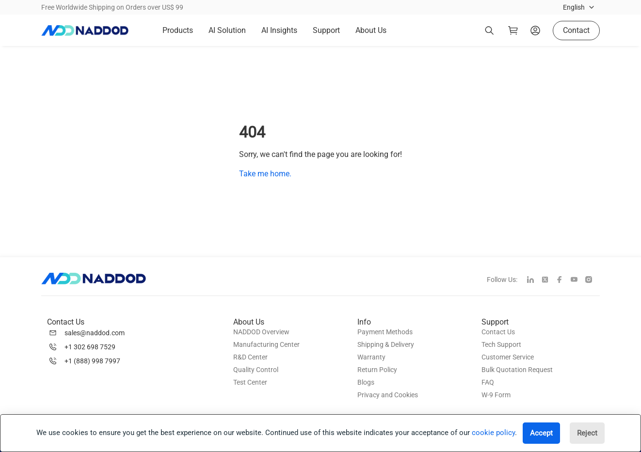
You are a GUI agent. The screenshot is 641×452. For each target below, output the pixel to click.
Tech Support (501, 344)
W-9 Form (496, 395)
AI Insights (279, 30)
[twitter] (549, 280)
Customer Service (507, 357)
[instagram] (592, 280)
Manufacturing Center (266, 344)
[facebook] (563, 280)
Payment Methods (385, 332)
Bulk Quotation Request (517, 370)
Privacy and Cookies (387, 395)
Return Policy (377, 370)
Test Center (250, 382)
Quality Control (255, 370)
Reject (587, 433)
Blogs (365, 382)
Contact (576, 30)
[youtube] (578, 280)
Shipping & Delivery (385, 344)
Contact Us (498, 332)
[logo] (84, 30)
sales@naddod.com (94, 333)
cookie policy (493, 432)
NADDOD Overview (261, 332)
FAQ (487, 382)
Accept (541, 433)
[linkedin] (534, 280)
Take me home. (265, 173)
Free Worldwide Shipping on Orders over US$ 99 (112, 7)
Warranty (371, 357)
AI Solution (227, 30)
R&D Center (250, 357)
